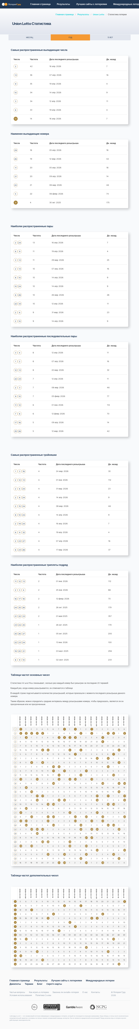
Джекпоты (15, 983)
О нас (85, 992)
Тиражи (29, 983)
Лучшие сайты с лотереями (91, 4)
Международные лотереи (100, 980)
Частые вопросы (17, 992)
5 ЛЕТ (110, 37)
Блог (40, 983)
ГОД (70, 37)
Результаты (83, 14)
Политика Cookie (43, 995)
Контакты (95, 992)
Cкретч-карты (54, 983)
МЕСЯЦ (29, 37)
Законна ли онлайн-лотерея (65, 992)
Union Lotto (98, 14)
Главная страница (65, 14)
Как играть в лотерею (39, 992)
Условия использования (21, 995)
